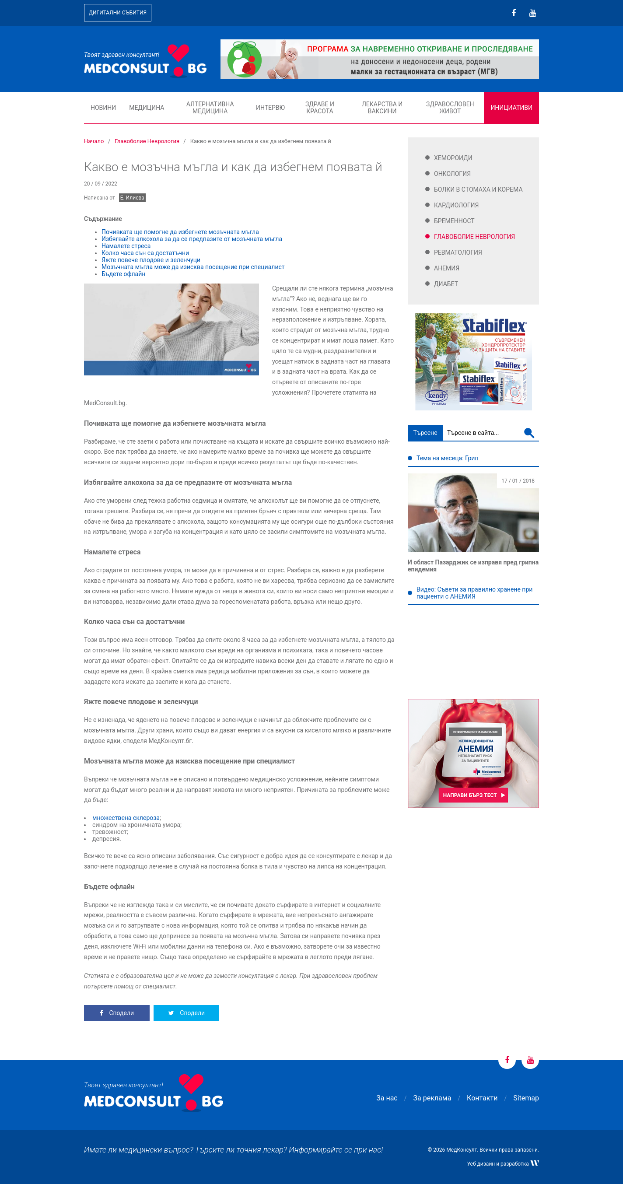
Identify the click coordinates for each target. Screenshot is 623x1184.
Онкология (452, 173)
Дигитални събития (118, 13)
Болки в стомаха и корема (478, 189)
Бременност (454, 220)
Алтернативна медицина (210, 108)
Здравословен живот (450, 108)
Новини (103, 107)
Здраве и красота (319, 108)
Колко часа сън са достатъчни (145, 252)
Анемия (446, 268)
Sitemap (526, 1098)
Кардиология (456, 205)
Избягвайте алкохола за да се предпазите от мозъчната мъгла (192, 238)
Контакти (482, 1098)
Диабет (446, 283)
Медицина (146, 107)
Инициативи (511, 107)
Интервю (270, 107)
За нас (386, 1098)
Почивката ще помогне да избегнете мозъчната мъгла (181, 231)
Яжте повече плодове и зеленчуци (151, 259)
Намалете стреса (126, 245)
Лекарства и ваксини (382, 108)
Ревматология (458, 252)
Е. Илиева (132, 198)
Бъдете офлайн (123, 273)
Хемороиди (453, 157)
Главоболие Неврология (474, 236)
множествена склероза (126, 817)
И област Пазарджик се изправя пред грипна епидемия (473, 566)
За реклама (432, 1098)
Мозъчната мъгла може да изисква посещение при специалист (193, 266)
